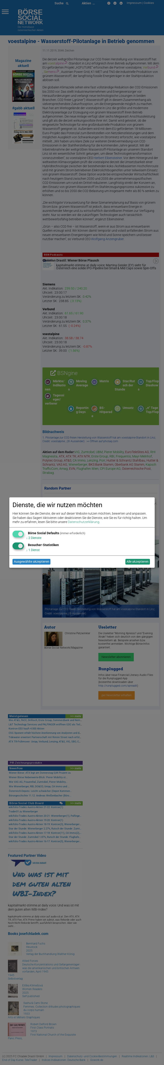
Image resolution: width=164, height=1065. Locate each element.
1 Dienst (33, 550)
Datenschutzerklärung (83, 522)
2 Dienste (33, 538)
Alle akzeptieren (138, 562)
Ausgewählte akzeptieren (31, 562)
